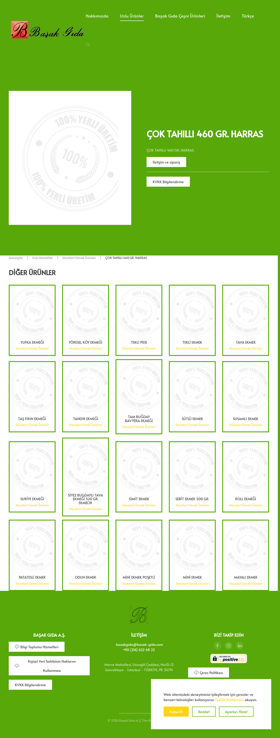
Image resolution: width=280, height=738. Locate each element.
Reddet (204, 711)
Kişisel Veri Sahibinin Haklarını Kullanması (45, 664)
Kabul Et (176, 711)
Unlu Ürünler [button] (132, 16)
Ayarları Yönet (236, 711)
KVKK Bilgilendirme (168, 181)
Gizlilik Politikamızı (229, 699)
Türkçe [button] (248, 16)
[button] (88, 44)
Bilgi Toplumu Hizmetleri (36, 645)
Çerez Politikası (208, 671)
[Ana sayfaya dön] (47, 30)
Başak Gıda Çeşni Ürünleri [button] (180, 16)
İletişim (223, 16)
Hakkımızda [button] (97, 16)
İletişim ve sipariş (166, 162)
